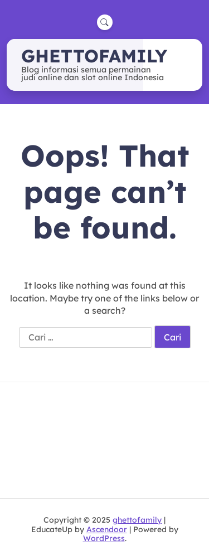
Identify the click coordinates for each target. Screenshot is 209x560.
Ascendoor (106, 529)
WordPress (104, 538)
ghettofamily (94, 56)
